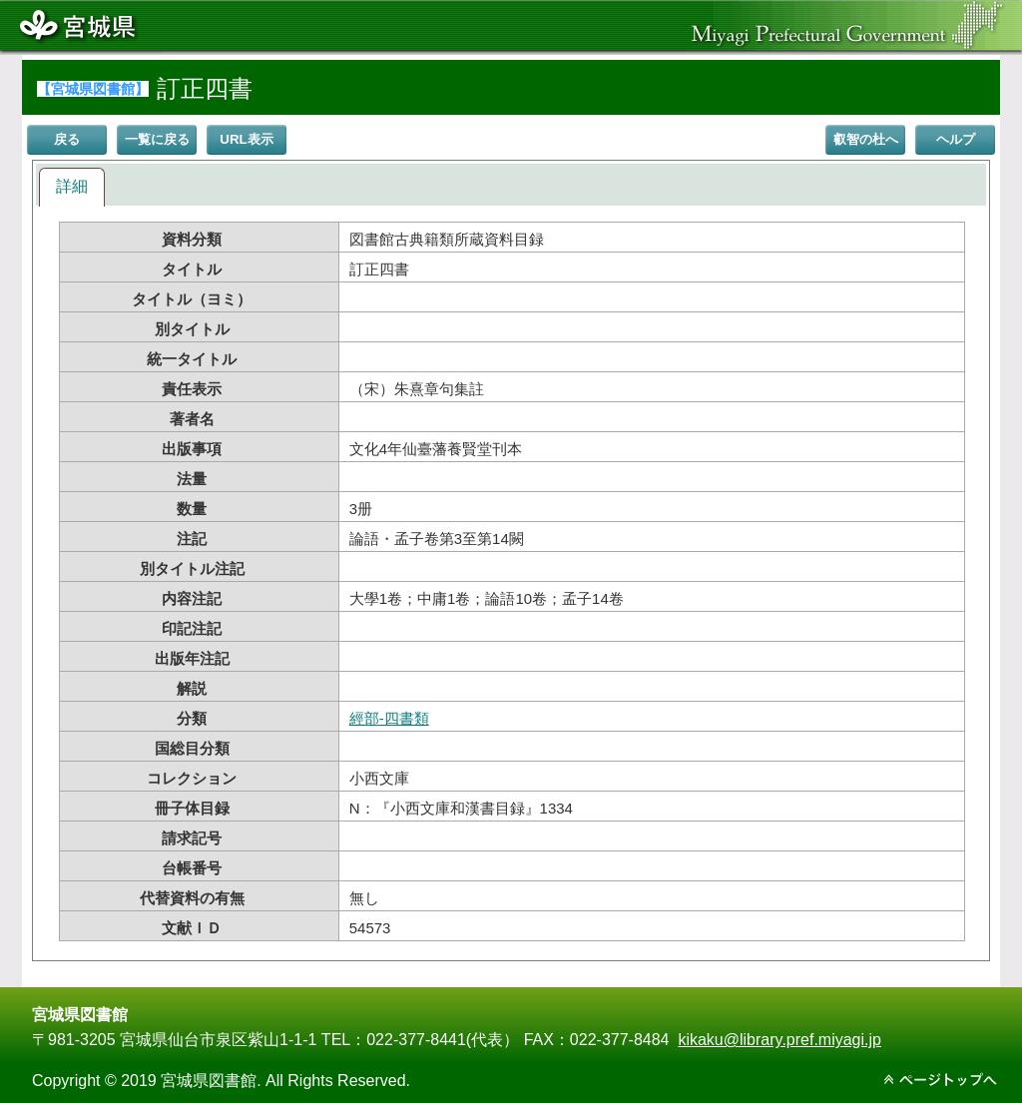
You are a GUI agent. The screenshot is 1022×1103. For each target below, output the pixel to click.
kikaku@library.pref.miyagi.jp (779, 1039)
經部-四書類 (389, 718)
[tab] (72, 187)
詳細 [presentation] (72, 186)
